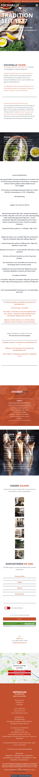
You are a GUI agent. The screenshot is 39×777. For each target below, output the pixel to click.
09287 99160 (22, 708)
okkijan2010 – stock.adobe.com (15, 755)
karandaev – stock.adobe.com (22, 758)
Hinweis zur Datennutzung (19, 671)
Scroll (19, 45)
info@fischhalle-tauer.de (20, 643)
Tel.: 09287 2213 (16, 1)
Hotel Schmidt (17, 154)
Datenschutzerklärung (19, 674)
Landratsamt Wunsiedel (25, 749)
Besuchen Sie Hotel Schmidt (30, 1)
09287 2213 (19, 638)
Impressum (14, 776)
